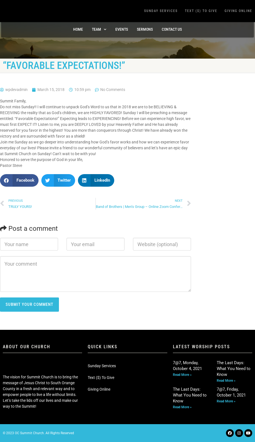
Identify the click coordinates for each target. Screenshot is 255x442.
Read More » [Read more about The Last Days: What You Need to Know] (226, 381)
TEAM (99, 29)
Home (78, 29)
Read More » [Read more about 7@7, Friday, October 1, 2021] (226, 401)
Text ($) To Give (201, 11)
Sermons (145, 29)
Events (121, 29)
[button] (19, 180)
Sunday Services (161, 11)
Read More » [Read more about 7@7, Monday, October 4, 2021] (182, 375)
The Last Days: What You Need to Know (234, 368)
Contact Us (172, 29)
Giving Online (238, 11)
